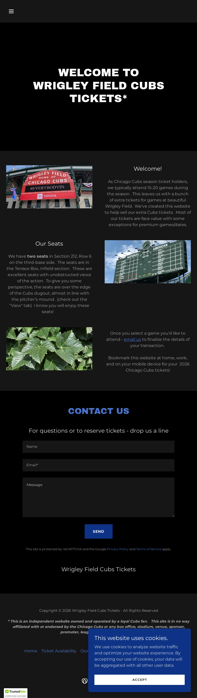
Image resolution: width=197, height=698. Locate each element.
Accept (139, 690)
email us (132, 339)
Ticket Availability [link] (58, 650)
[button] (27, 11)
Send (98, 531)
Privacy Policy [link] (118, 549)
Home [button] (30, 650)
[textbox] (98, 447)
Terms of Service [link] (148, 549)
